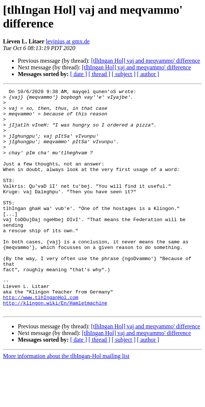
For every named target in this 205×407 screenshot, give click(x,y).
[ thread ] (99, 74)
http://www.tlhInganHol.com (40, 339)
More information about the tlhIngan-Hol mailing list (66, 400)
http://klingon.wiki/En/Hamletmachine (55, 346)
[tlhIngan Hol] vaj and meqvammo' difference (145, 61)
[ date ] (78, 74)
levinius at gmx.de (68, 41)
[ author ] (148, 74)
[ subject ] (124, 74)
